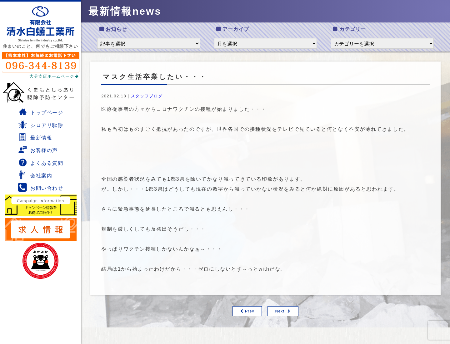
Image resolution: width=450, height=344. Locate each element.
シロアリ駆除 (40, 124)
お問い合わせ (40, 187)
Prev (249, 311)
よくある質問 (40, 162)
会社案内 (35, 174)
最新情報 (35, 137)
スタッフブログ (147, 96)
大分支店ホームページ (54, 76)
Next (280, 311)
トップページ (40, 111)
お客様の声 (38, 149)
